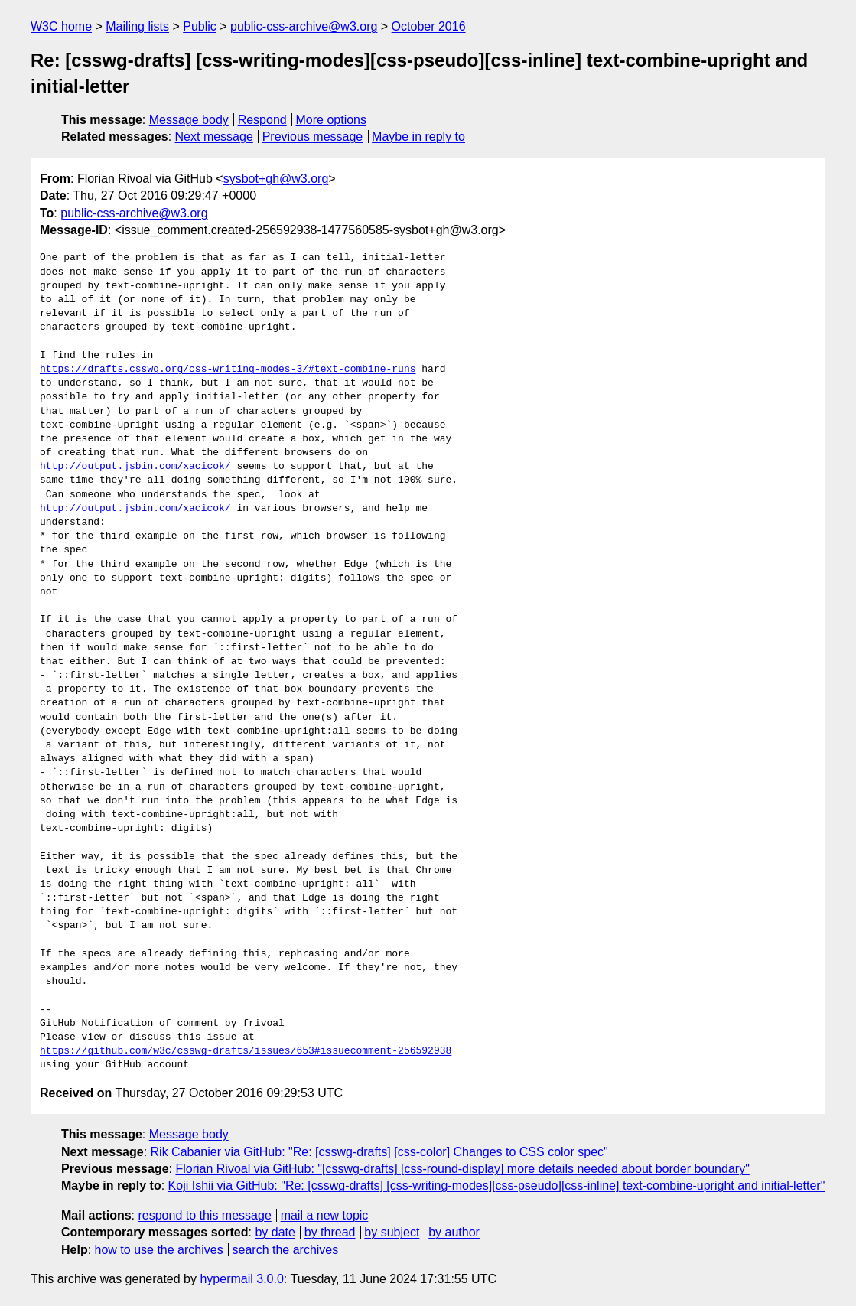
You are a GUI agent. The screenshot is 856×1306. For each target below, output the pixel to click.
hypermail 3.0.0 (241, 1278)
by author (454, 1232)
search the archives (286, 1249)
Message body (189, 119)
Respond (262, 119)
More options (331, 119)
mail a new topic (325, 1215)
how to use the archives (159, 1249)
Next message (214, 136)
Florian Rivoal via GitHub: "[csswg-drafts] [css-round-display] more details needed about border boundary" (462, 1168)
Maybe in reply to (418, 136)
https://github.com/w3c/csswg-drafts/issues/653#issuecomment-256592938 (245, 1051)
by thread (330, 1232)
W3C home (61, 26)
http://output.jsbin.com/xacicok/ (135, 467)
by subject (391, 1232)
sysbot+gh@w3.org (276, 178)
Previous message (312, 136)
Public (199, 26)
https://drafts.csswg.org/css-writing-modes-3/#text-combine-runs (227, 369)
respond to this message (204, 1215)
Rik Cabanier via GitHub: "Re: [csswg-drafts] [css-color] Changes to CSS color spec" (379, 1151)
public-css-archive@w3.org (303, 26)
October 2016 (429, 26)
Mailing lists (137, 26)
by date (275, 1232)
